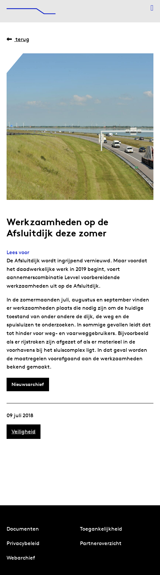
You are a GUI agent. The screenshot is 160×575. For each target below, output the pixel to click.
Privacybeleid (23, 543)
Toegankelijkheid (101, 529)
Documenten (23, 529)
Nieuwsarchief (28, 384)
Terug (18, 39)
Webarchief (21, 558)
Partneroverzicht (100, 543)
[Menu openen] (151, 8)
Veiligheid (24, 431)
